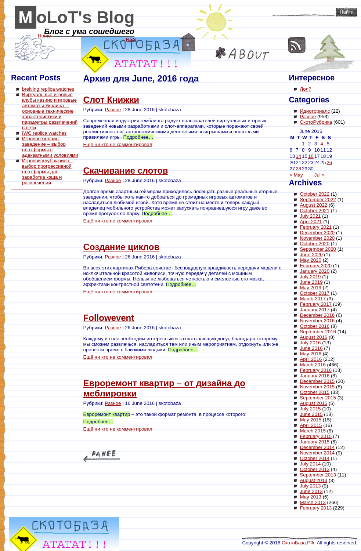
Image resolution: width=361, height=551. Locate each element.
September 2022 (318, 199)
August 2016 (313, 337)
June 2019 (311, 282)
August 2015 (313, 403)
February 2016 (316, 370)
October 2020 (314, 243)
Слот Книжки (111, 100)
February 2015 (316, 436)
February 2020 (316, 265)
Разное (113, 109)
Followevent (108, 318)
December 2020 (317, 232)
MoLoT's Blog (76, 17)
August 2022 (313, 205)
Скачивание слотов (125, 170)
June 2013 (311, 491)
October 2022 (314, 194)
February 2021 (316, 227)
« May (296, 175)
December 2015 (317, 381)
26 (329, 162)
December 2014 (317, 447)
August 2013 (313, 480)
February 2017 (316, 304)
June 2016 (311, 348)
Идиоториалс (315, 111)
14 (298, 156)
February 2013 (316, 508)
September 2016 (318, 331)
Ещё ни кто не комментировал (117, 144)
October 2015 (314, 392)
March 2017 (312, 298)
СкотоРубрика (316, 122)
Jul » (319, 175)
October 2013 (314, 469)
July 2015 (310, 409)
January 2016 (314, 375)
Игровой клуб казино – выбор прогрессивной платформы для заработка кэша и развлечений (47, 171)
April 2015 (311, 425)
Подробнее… (138, 137)
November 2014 (317, 453)
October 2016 (314, 326)
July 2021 (310, 216)
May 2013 (310, 497)
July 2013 (310, 486)
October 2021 (314, 210)
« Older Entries (101, 456)
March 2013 (312, 502)
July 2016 (310, 342)
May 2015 (310, 420)
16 (311, 156)
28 (298, 168)
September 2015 (318, 397)
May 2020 (310, 260)
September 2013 (318, 475)
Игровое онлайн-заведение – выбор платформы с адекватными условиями (50, 147)
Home (188, 42)
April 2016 (311, 359)
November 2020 (317, 238)
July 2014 (310, 464)
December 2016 (317, 315)
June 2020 (311, 254)
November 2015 (317, 386)
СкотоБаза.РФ (298, 542)
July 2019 (310, 276)
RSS (297, 45)
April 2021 (311, 221)
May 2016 (310, 353)
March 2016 (312, 364)
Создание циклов (121, 247)
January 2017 (314, 309)
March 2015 (312, 431)
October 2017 (314, 293)
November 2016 (317, 320)
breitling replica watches (48, 89)
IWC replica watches (44, 133)
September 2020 (318, 249)
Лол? (305, 89)
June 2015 (311, 414)
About (242, 53)
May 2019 (310, 287)
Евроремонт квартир (106, 414)
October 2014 (314, 458)
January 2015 (314, 442)
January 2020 (314, 271)
